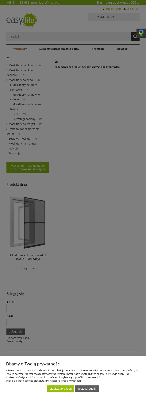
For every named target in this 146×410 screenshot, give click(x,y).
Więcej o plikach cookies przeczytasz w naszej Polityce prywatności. (43, 380)
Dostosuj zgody (87, 388)
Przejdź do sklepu (61, 388)
